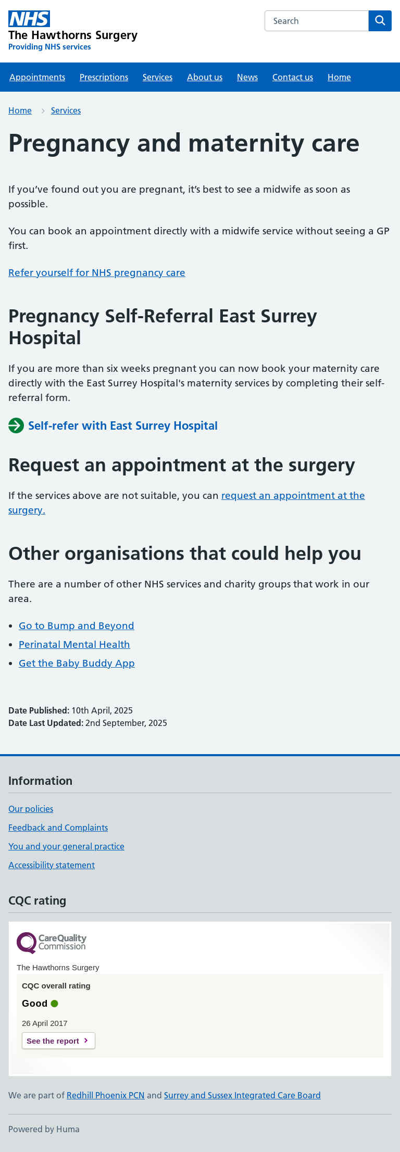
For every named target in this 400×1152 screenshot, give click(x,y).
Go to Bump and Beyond (76, 626)
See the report (53, 1040)
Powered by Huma (44, 1129)
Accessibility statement (51, 865)
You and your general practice (66, 846)
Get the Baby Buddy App (77, 663)
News (247, 77)
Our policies (30, 809)
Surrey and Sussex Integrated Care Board (242, 1095)
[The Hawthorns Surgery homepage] (73, 31)
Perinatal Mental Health (74, 644)
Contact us (292, 77)
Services (157, 77)
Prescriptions (104, 77)
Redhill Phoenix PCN (106, 1095)
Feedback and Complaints (58, 827)
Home (339, 77)
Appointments (37, 77)
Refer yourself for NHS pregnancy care (96, 273)
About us (204, 77)
